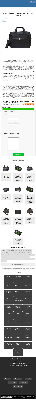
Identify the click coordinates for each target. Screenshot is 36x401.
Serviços (18, 272)
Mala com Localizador (18, 307)
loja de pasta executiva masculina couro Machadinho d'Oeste (29, 199)
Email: (12, 119)
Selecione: (4, 250)
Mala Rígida (18, 321)
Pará (33, 254)
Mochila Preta (18, 344)
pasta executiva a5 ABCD (6, 197)
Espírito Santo (5, 252)
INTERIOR (24, 252)
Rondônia (11, 259)
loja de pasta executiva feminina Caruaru (18, 241)
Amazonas (21, 250)
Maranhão (29, 252)
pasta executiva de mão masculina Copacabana (18, 221)
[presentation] (11, 129)
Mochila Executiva (18, 329)
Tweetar (4, 21)
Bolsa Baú (27, 276)
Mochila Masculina (18, 336)
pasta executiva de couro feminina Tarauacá (6, 221)
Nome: (12, 114)
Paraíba (29, 254)
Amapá (16, 250)
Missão (29, 379)
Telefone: (13, 123)
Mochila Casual (8, 329)
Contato (23, 382)
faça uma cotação (29, 104)
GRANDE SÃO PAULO (13, 252)
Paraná (25, 254)
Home (7, 379)
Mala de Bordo (8, 314)
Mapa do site (18, 386)
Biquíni (9, 276)
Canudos (27, 298)
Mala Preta (8, 321)
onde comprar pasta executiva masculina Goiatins (30, 177)
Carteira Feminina (8, 307)
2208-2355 (14, 365)
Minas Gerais (19, 254)
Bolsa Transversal (8, 299)
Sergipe (27, 259)
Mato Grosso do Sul (12, 254)
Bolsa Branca (8, 284)
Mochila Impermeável (9, 336)
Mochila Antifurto (27, 321)
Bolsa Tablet (27, 291)
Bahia (26, 250)
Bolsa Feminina (18, 284)
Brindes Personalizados (19, 299)
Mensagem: (13, 143)
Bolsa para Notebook (8, 292)
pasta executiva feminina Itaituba (29, 220)
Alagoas (12, 250)
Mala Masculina (27, 314)
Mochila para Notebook (27, 336)
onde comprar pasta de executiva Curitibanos (6, 177)
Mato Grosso (4, 254)
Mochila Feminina (27, 329)
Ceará (29, 250)
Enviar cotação (18, 154)
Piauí (10, 256)
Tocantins (4, 261)
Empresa (17, 379)
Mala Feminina (18, 314)
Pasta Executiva (27, 344)
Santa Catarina (22, 259)
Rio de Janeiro (5, 259)
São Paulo (32, 259)
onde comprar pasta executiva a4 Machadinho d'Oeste (18, 198)
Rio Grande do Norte (16, 256)
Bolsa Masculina (27, 284)
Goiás (20, 252)
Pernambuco (4, 256)
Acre (9, 250)
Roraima (15, 259)
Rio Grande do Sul (24, 256)
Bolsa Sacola (18, 291)
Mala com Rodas (27, 307)
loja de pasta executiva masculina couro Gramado (18, 177)
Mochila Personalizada (9, 344)
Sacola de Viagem (18, 351)
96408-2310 (23, 365)
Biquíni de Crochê (18, 277)
